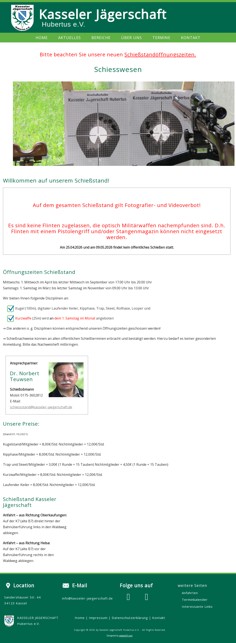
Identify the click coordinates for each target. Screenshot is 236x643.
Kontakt (190, 37)
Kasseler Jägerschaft (102, 14)
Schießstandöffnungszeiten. (160, 54)
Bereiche (100, 37)
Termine (161, 37)
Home (42, 37)
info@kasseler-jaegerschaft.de (87, 598)
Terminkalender (195, 599)
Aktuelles (69, 37)
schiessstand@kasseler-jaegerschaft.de (41, 407)
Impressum (98, 618)
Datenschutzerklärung (130, 618)
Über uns (131, 37)
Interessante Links (197, 606)
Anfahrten (190, 593)
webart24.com (125, 636)
